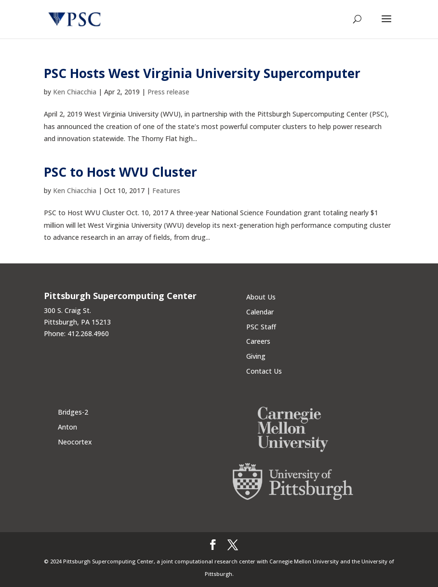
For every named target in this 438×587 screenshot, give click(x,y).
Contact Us (264, 371)
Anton (67, 426)
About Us (261, 296)
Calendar (260, 311)
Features (166, 190)
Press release (168, 91)
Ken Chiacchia (74, 91)
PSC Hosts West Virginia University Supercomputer (202, 73)
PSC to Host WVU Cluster (120, 172)
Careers (258, 341)
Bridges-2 (73, 412)
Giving (255, 356)
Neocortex (75, 441)
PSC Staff (261, 326)
